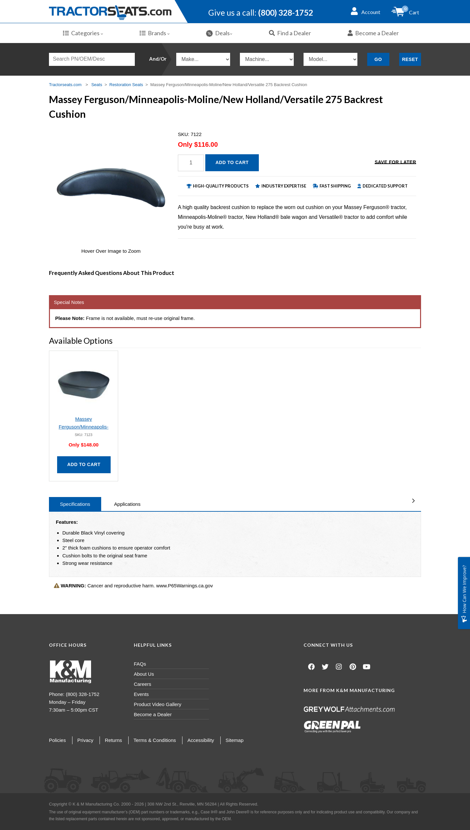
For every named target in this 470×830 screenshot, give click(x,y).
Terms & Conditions (154, 740)
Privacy (85, 740)
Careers (142, 684)
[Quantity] (191, 163)
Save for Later (395, 162)
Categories (83, 33)
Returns (113, 740)
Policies (57, 740)
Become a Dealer (373, 33)
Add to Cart (232, 162)
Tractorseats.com (65, 84)
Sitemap (234, 740)
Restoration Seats (126, 84)
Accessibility (200, 740)
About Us (144, 674)
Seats (96, 84)
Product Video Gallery (157, 704)
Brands (155, 33)
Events (141, 694)
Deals (219, 33)
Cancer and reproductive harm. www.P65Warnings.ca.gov (133, 585)
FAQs (140, 664)
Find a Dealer (290, 33)
